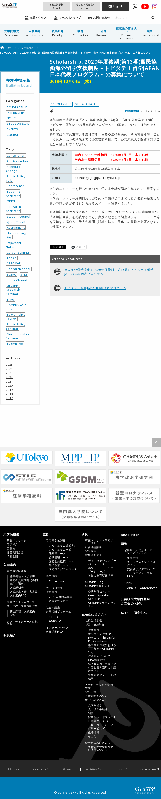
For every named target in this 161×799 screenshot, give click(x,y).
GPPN (11, 201)
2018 (9, 394)
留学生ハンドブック (100, 717)
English (118, 6)
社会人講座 (53, 607)
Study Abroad (17, 280)
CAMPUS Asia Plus (16, 307)
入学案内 (34, 33)
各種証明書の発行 (96, 696)
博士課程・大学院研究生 (22, 606)
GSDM (53, 621)
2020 (9, 386)
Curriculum (57, 581)
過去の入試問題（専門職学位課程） (24, 582)
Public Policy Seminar (15, 326)
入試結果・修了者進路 (24, 591)
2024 (9, 369)
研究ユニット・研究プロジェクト (100, 542)
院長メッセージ (17, 540)
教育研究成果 (93, 555)
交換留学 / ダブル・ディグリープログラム (139, 551)
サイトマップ (121, 769)
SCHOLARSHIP (61, 104)
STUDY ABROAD (86, 104)
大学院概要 (11, 33)
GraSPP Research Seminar (13, 289)
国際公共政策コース (61, 561)
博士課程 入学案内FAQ (22, 613)
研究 (103, 33)
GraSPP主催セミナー (99, 586)
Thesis (12, 258)
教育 (80, 33)
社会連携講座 (93, 547)
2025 (9, 365)
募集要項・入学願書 (22, 576)
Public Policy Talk (15, 178)
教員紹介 (57, 33)
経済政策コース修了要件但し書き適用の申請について (102, 667)
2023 (9, 373)
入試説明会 (17, 587)
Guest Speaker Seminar (17, 336)
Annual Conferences (142, 588)
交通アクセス (13, 769)
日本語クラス (96, 721)
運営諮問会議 (15, 552)
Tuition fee (15, 344)
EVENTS (12, 129)
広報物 (11, 548)
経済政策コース (59, 565)
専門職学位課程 (17, 571)
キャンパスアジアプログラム (141, 563)
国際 (149, 33)
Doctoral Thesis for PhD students (102, 639)
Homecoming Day (16, 235)
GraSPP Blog (94, 582)
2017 (9, 398)
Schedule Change (13, 169)
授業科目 (51, 592)
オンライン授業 (98, 634)
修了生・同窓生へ (86, 6)
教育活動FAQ (54, 631)
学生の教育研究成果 (100, 575)
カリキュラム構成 (60, 549)
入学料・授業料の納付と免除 (100, 686)
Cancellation (16, 155)
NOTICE (12, 118)
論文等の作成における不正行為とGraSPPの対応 (102, 648)
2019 (9, 390)
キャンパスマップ (40, 769)
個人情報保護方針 (94, 769)
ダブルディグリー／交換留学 (22, 623)
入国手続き (95, 705)
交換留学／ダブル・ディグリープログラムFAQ (141, 573)
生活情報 (93, 732)
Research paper (19, 269)
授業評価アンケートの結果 (102, 676)
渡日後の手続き (98, 709)
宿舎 (91, 713)
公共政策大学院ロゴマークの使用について (100, 748)
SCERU (11, 274)
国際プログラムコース (21, 602)
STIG (23, 274)
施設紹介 (12, 544)
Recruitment (16, 227)
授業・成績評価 (95, 624)
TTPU (10, 299)
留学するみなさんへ (97, 743)
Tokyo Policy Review (15, 317)
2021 (9, 381)
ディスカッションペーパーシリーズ (102, 562)
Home (6, 47)
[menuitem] (11, 33)
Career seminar (18, 252)
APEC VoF (13, 263)
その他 (92, 736)
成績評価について (99, 656)
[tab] (21, 545)
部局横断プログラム (58, 612)
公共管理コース (59, 557)
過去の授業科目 (59, 601)
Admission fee (17, 161)
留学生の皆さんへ (96, 700)
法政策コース (57, 553)
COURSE (13, 135)
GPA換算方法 (97, 660)
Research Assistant (13, 209)
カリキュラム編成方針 (63, 545)
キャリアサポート (19, 222)
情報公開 (12, 556)
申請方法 (132, 558)
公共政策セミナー (99, 591)
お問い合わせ (67, 769)
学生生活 (90, 692)
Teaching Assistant (13, 194)
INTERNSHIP (15, 113)
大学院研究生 (54, 588)
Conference (15, 186)
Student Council (18, 217)
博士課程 (51, 576)
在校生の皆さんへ (126, 33)
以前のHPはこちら (148, 769)
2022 (9, 377)
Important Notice (13, 245)
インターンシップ (57, 627)
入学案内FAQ (18, 595)
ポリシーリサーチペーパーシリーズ (102, 569)
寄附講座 (90, 551)
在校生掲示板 (56, 6)
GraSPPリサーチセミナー (102, 604)
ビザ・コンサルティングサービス (102, 726)
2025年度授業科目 (61, 597)
